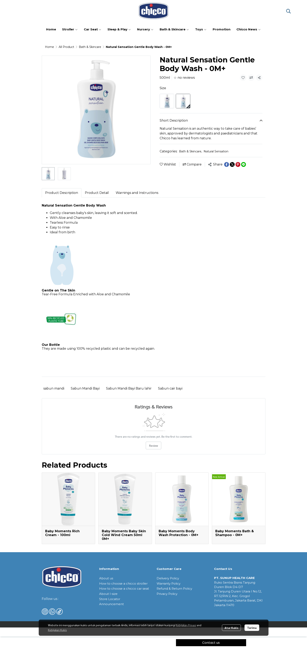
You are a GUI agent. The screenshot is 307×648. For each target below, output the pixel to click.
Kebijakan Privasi (186, 625)
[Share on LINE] (243, 164)
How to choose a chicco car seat (124, 588)
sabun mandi (53, 388)
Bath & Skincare (90, 47)
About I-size (108, 594)
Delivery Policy (168, 578)
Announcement (111, 604)
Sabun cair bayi (170, 388)
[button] (288, 11)
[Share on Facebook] (226, 164)
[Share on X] (232, 164)
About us (106, 578)
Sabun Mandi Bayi (85, 388)
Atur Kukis (231, 627)
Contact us (211, 642)
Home (49, 47)
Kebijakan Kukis (57, 630)
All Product (66, 47)
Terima (252, 627)
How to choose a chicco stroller (123, 583)
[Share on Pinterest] (237, 164)
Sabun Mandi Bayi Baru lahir (129, 388)
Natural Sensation (216, 151)
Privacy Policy (167, 594)
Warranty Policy (168, 583)
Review (153, 445)
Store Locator (109, 599)
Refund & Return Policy (174, 588)
